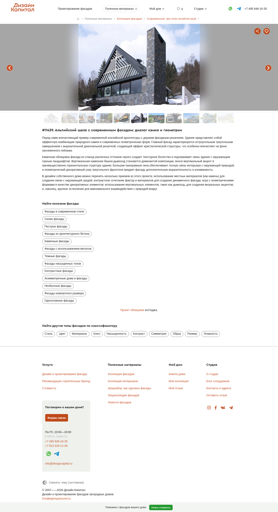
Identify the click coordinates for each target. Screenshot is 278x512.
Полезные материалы (119, 8)
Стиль (49, 333)
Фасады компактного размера (64, 293)
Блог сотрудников (218, 381)
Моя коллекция (179, 381)
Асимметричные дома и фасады (66, 278)
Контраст (139, 333)
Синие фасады (54, 219)
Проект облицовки (132, 310)
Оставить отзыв (216, 395)
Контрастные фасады (59, 270)
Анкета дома (177, 374)
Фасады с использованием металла (68, 248)
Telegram (231, 408)
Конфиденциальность (56, 498)
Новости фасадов (119, 402)
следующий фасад (268, 68)
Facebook (215, 408)
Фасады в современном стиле (64, 211)
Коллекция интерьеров (123, 381)
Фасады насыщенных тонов (63, 263)
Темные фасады (55, 256)
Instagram (209, 408)
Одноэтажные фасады (59, 300)
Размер (192, 333)
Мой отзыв (176, 388)
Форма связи (56, 417)
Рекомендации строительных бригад (66, 381)
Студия (199, 8)
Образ (177, 333)
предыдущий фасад (10, 68)
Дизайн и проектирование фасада (64, 374)
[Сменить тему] (63, 482)
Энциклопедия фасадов (123, 395)
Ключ (96, 333)
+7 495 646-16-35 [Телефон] (255, 8)
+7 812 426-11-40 (56, 445)
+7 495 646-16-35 (56, 441)
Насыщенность (116, 333)
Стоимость (49, 388)
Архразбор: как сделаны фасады (129, 388)
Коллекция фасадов (121, 374)
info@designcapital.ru (58, 463)
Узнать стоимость (160, 507)
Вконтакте (223, 408)
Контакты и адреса (218, 388)
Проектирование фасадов (75, 8)
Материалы (79, 333)
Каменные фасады (57, 241)
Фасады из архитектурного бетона (67, 233)
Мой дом (155, 8)
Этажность (211, 333)
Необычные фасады (58, 285)
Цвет (62, 333)
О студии (212, 374)
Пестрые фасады (56, 226)
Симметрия (158, 333)
